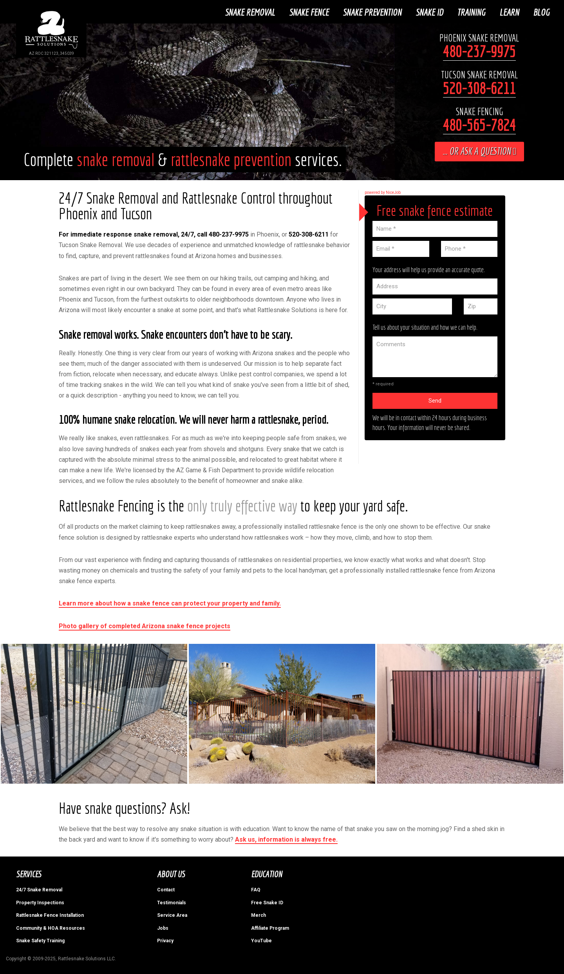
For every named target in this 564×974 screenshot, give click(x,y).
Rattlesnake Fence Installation (50, 914)
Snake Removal (251, 11)
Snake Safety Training (40, 940)
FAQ (255, 889)
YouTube (261, 940)
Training (472, 11)
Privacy (165, 940)
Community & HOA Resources (50, 927)
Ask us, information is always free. (286, 838)
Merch (258, 914)
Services (28, 873)
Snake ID (430, 11)
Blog (542, 11)
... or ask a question (479, 150)
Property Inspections (40, 902)
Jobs (162, 927)
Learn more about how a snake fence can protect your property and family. (170, 602)
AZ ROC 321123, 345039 (51, 53)
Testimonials (171, 902)
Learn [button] (510, 11)
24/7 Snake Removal (39, 889)
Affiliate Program (270, 927)
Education (266, 873)
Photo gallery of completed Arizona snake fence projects (144, 625)
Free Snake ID (267, 902)
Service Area (172, 914)
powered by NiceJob (383, 192)
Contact (166, 889)
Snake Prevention (373, 11)
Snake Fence (310, 11)
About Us (171, 873)
